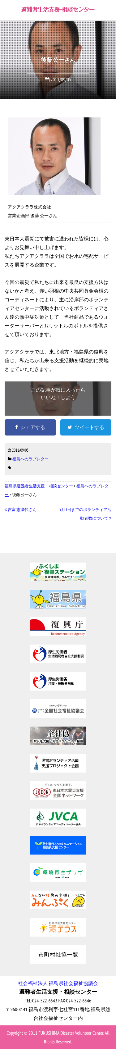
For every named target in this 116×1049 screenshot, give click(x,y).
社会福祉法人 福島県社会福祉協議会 (58, 983)
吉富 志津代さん (21, 509)
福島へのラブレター (30, 459)
